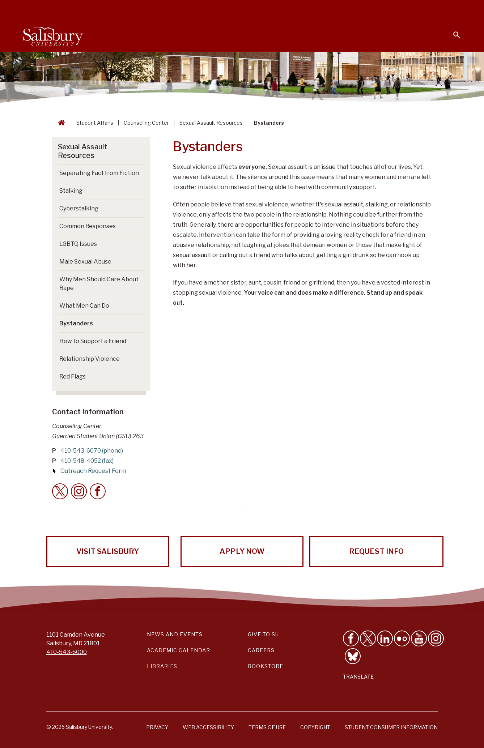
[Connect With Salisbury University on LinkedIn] (385, 638)
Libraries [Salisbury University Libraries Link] (162, 666)
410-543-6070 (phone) (91, 450)
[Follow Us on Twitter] (368, 638)
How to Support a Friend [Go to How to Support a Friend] (92, 341)
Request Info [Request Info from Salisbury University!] (376, 551)
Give (446, 9)
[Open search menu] (452, 30)
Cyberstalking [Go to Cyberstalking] (78, 208)
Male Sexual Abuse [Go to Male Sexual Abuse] (85, 261)
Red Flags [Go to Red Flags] (72, 376)
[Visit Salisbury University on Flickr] (402, 638)
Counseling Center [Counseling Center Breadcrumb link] (146, 123)
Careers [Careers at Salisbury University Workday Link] (261, 650)
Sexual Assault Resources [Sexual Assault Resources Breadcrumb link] (211, 123)
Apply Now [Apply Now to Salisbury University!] (242, 551)
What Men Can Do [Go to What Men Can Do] (84, 305)
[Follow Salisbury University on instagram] (436, 638)
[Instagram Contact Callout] (79, 491)
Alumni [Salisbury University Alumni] (411, 9)
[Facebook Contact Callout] (98, 491)
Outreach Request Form (93, 470)
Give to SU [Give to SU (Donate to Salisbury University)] (263, 634)
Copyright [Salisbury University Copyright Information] (315, 727)
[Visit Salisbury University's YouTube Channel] (419, 638)
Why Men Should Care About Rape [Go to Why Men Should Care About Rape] (99, 283)
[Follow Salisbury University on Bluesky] (353, 656)
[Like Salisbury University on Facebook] (351, 638)
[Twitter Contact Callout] (60, 491)
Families (380, 9)
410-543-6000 (66, 652)
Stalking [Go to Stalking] (70, 190)
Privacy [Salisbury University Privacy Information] (157, 727)
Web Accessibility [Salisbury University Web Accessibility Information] (208, 727)
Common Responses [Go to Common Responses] (87, 226)
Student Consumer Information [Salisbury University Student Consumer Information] (391, 727)
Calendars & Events (245, 9)
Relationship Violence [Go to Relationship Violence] (89, 358)
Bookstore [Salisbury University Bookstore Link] (265, 666)
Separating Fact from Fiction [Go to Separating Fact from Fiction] (99, 173)
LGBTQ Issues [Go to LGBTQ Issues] (78, 243)
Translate (358, 677)
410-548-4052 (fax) (87, 460)
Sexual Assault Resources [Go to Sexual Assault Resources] (82, 151)
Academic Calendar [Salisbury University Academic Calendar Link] (178, 650)
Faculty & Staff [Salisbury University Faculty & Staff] (338, 9)
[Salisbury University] (53, 34)
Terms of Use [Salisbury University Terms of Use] (267, 727)
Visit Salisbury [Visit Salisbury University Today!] (107, 551)
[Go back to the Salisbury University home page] (60, 123)
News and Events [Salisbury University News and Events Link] (175, 634)
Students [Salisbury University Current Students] (295, 9)
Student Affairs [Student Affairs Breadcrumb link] (94, 123)
